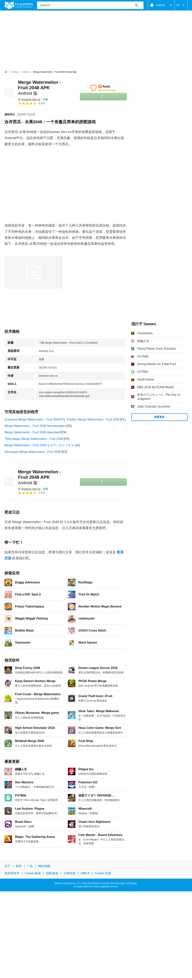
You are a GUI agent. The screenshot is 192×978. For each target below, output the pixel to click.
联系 (19, 866)
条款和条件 (12, 873)
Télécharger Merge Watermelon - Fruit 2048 (33, 438)
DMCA (85, 873)
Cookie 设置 (103, 873)
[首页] (6, 72)
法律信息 (70, 873)
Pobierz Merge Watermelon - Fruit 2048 (93, 419)
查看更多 (159, 416)
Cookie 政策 (33, 873)
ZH (181, 5)
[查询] (90, 5)
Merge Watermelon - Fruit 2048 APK (39, 88)
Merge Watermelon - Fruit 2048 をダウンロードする (39, 445)
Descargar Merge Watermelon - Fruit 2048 (32, 451)
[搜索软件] (136, 5)
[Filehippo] (18, 5)
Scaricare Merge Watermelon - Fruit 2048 (32, 419)
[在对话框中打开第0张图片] (33, 272)
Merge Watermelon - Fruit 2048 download (32, 432)
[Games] (26, 72)
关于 (7, 866)
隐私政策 (52, 873)
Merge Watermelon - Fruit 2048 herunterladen (34, 425)
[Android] (15, 72)
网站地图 (44, 866)
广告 (30, 866)
